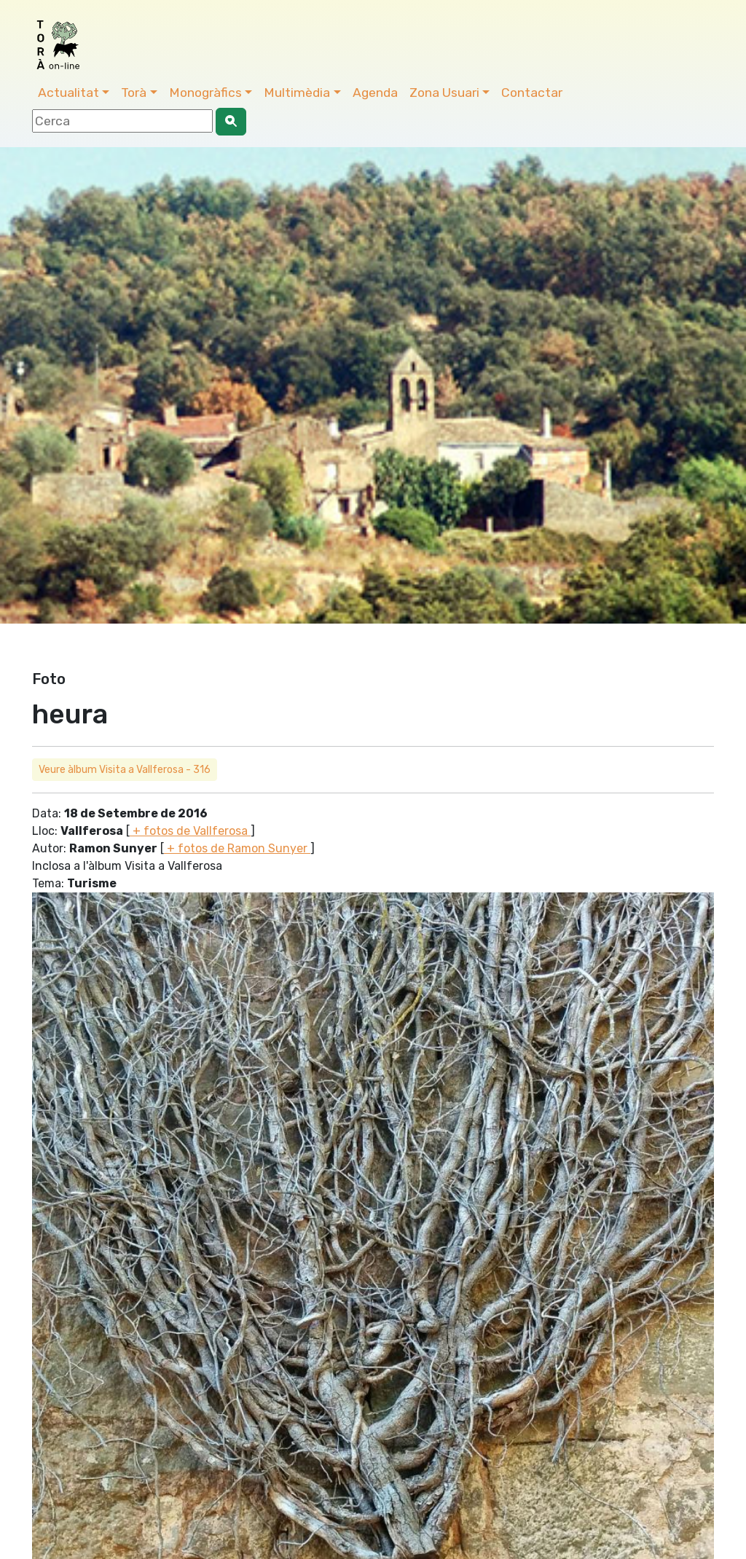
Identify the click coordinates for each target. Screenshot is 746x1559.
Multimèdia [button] (297, 92)
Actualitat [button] (68, 92)
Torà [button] (133, 92)
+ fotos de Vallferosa (190, 831)
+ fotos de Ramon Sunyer (237, 848)
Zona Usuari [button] (444, 92)
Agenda (375, 92)
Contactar (531, 92)
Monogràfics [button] (205, 92)
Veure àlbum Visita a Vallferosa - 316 (125, 769)
